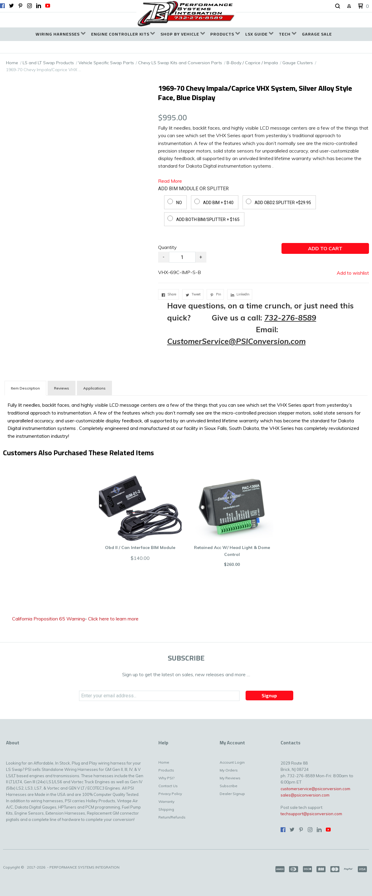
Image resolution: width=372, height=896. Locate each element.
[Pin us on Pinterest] (20, 5)
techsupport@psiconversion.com (311, 813)
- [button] (163, 257)
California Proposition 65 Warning (48, 619)
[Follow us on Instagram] (29, 5)
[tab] (25, 388)
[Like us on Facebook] (2, 5)
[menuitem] (60, 34)
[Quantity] (182, 257)
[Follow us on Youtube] (47, 5)
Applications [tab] (94, 388)
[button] (337, 6)
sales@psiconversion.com (305, 795)
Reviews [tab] (61, 388)
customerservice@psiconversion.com (315, 788)
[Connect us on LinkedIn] (38, 5)
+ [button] (200, 257)
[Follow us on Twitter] (11, 5)
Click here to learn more (113, 619)
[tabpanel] (186, 419)
